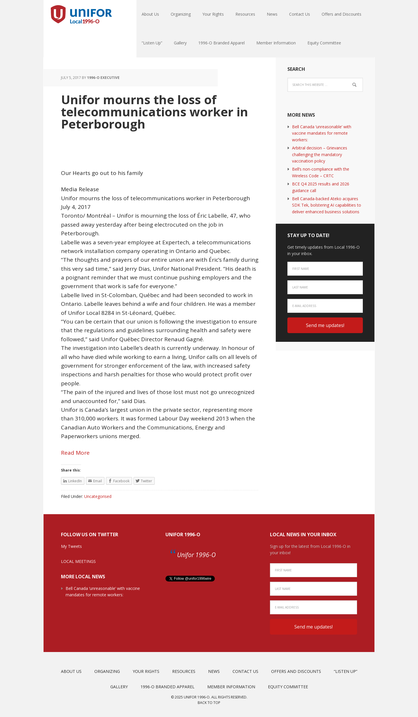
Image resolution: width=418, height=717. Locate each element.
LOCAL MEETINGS (78, 561)
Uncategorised (97, 496)
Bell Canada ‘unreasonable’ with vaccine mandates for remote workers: (321, 133)
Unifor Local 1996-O (81, 14)
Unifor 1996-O (182, 534)
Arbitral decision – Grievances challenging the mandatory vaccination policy (319, 154)
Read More (75, 452)
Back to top (209, 702)
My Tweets (71, 546)
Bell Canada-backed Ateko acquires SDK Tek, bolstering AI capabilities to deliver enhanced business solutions (326, 205)
